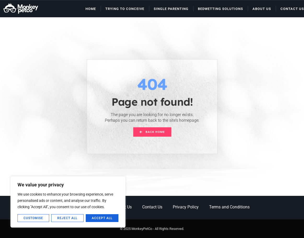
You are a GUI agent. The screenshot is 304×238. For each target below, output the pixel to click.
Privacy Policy (186, 206)
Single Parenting (171, 9)
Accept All (102, 218)
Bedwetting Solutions (220, 9)
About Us (262, 9)
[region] (67, 202)
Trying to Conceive (124, 9)
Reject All (67, 218)
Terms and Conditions (229, 206)
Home (90, 9)
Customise (33, 218)
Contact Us (292, 9)
